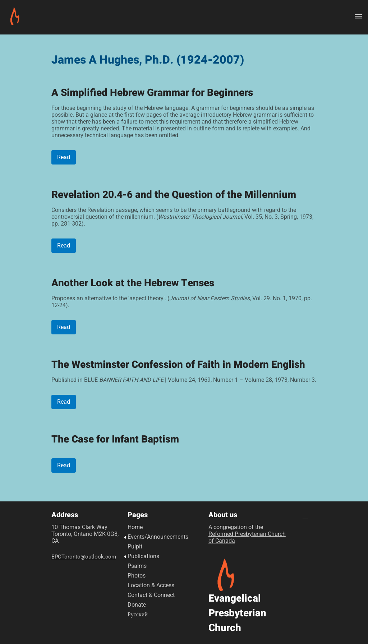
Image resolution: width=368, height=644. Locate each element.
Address (64, 515)
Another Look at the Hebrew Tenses (132, 283)
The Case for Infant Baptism (115, 439)
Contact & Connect (151, 595)
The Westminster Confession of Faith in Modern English (178, 364)
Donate (137, 604)
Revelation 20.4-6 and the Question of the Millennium (173, 194)
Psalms (137, 565)
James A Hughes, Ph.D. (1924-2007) (147, 59)
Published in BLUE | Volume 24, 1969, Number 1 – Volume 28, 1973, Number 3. (183, 379)
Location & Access (151, 585)
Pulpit (135, 546)
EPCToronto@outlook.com (83, 556)
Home (135, 527)
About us (222, 515)
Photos (137, 575)
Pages (138, 515)
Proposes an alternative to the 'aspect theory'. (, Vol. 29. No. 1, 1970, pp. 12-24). (181, 302)
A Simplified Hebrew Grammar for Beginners (152, 92)
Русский (138, 614)
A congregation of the (247, 534)
